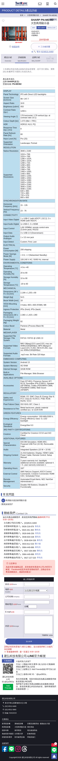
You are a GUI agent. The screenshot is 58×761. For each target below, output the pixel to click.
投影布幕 (5, 730)
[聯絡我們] (40, 6)
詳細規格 (22, 59)
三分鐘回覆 (44, 46)
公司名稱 (9, 596)
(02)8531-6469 (47, 52)
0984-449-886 (28, 547)
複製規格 (53, 19)
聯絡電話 (9, 604)
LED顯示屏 (19, 734)
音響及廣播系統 (33, 724)
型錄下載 (50, 58)
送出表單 (29, 641)
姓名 (7, 584)
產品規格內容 (22, 69)
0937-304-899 (30, 551)
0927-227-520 (30, 558)
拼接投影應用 (7, 737)
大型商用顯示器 (20, 727)
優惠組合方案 (45, 724)
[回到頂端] (54, 756)
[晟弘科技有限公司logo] (21, 5)
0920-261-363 (28, 530)
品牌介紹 (36, 59)
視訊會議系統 (32, 730)
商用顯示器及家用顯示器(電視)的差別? (14, 502)
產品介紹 (8, 59)
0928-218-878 (28, 527)
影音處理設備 (20, 737)
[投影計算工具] (47, 6)
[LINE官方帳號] (11, 751)
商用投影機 (6, 727)
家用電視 (18, 730)
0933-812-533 (28, 544)
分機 (26, 606)
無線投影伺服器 (8, 734)
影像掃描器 (31, 734)
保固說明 (14, 47)
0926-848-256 (28, 533)
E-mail (8, 612)
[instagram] (18, 751)
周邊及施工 (31, 737)
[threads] (25, 751)
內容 (7, 626)
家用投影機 (6, 724)
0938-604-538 (28, 537)
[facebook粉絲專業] (5, 751)
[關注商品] (54, 745)
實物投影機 (19, 724)
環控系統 (30, 727)
